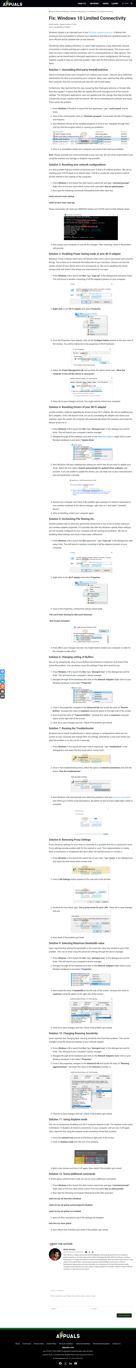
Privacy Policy (39, 1344)
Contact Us (116, 1344)
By (50, 24)
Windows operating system (100, 32)
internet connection (121, 797)
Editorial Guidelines (83, 1344)
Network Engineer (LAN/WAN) (73, 1252)
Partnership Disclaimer (101, 1344)
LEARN (115, 3)
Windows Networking (78, 11)
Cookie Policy (51, 1344)
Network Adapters (106, 436)
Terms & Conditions (66, 1344)
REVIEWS (94, 3)
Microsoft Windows (63, 11)
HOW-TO (82, 3)
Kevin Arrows (54, 24)
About (17, 1344)
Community (26, 1344)
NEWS (106, 3)
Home (52, 11)
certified (57, 27)
